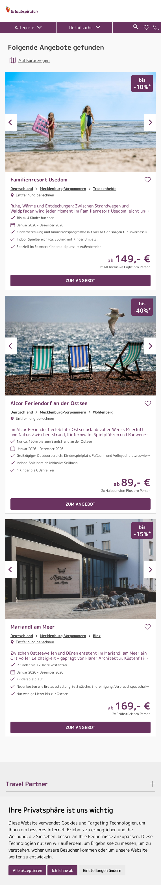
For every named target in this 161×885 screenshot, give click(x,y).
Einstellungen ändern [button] (102, 870)
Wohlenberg (103, 412)
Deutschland (21, 188)
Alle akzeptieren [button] (27, 870)
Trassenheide (104, 188)
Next (150, 122)
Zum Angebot (80, 281)
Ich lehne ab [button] (62, 870)
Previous (11, 122)
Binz (97, 635)
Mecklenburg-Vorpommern (63, 188)
